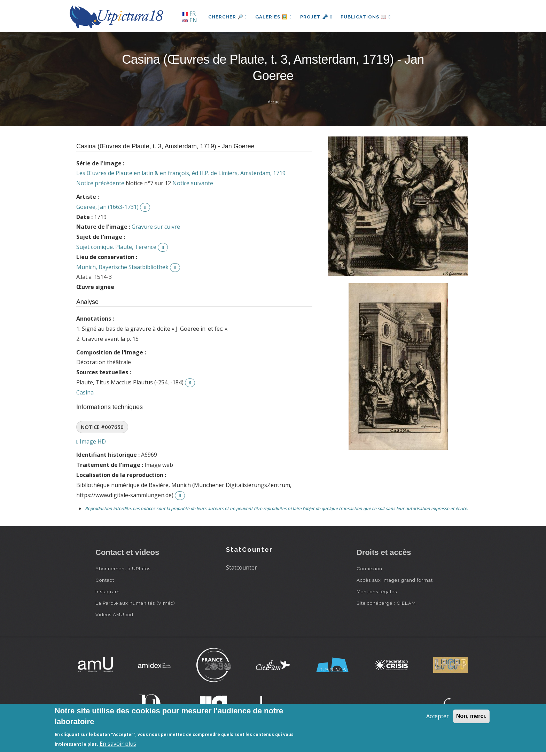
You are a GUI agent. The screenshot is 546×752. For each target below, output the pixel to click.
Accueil (275, 102)
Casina (85, 392)
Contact (104, 580)
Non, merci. (471, 716)
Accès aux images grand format (395, 580)
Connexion (369, 568)
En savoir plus (118, 743)
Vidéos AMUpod (114, 614)
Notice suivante (192, 183)
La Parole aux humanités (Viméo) (135, 603)
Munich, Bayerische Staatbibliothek (122, 267)
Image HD (91, 441)
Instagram (107, 591)
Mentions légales (377, 591)
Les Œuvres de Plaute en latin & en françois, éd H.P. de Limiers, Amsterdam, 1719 (181, 173)
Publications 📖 (366, 16)
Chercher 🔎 (227, 16)
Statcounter (241, 567)
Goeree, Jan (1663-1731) (107, 207)
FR (189, 13)
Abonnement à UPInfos (122, 568)
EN (189, 20)
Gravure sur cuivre (156, 226)
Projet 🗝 (316, 16)
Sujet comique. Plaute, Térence (116, 247)
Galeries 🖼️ (273, 16)
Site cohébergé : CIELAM (386, 603)
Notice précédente (100, 183)
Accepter (437, 716)
